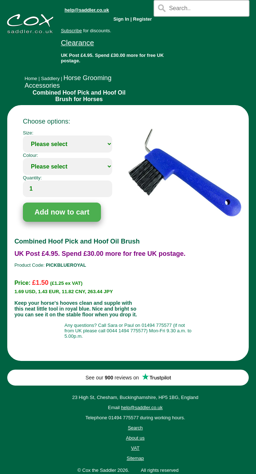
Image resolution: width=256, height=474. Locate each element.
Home (31, 78)
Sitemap (135, 458)
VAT (135, 448)
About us (135, 438)
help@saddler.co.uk (87, 10)
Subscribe (71, 30)
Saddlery (50, 78)
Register (142, 19)
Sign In (121, 19)
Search (135, 428)
